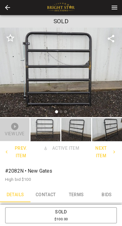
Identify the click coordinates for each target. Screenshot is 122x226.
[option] (61, 73)
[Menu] (114, 7)
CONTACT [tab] (45, 194)
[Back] (7, 7)
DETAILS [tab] (15, 194)
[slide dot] (56, 111)
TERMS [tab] (76, 194)
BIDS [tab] (107, 194)
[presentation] (61, 7)
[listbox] (61, 73)
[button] (7, 7)
